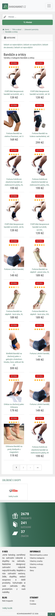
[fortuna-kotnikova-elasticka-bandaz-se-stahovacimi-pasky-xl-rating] (14, 154)
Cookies (33, 604)
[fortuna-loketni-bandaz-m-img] (39, 392)
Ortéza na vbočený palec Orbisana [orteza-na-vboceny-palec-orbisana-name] (14, 405)
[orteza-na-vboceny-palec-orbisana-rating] (14, 380)
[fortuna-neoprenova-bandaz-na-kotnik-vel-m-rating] (39, 67)
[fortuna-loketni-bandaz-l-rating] (14, 245)
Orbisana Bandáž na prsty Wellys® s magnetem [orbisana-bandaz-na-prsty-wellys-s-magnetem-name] (14, 449)
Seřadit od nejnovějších (23, 48)
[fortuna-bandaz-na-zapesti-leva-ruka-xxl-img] (39, 299)
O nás (32, 601)
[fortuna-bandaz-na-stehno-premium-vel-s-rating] (14, 109)
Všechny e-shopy (36, 564)
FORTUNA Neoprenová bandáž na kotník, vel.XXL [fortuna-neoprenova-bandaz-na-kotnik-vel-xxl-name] (39, 227)
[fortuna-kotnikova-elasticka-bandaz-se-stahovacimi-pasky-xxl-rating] (39, 154)
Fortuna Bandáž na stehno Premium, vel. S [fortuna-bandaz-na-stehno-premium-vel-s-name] (14, 134)
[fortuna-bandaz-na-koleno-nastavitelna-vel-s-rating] (39, 109)
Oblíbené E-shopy (11, 480)
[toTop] (51, 614)
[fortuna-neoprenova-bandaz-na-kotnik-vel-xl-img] (14, 212)
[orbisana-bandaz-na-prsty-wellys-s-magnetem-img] (14, 434)
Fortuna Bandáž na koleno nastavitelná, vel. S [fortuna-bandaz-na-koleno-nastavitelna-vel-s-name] (40, 136)
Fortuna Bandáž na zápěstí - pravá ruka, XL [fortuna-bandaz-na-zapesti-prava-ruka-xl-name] (39, 270)
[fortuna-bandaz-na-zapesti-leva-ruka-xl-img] (14, 299)
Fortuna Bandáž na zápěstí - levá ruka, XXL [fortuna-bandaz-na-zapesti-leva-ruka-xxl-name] (39, 312)
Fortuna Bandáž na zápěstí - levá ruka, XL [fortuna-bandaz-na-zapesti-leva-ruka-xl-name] (14, 312)
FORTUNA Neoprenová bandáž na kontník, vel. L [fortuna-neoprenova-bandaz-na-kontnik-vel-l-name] (14, 92)
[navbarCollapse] (49, 6)
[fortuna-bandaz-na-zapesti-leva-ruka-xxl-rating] (39, 287)
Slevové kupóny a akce (39, 555)
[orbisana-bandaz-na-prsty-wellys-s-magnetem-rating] (14, 422)
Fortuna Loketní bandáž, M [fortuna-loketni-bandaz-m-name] (40, 405)
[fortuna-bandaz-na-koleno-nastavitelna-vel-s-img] (39, 121)
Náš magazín (7, 601)
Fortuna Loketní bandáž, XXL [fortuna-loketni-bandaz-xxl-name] (40, 355)
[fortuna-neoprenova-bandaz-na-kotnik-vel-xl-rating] (14, 200)
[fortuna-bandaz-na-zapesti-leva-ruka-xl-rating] (14, 287)
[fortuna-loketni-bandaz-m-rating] (39, 380)
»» (38, 467)
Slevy (32, 570)
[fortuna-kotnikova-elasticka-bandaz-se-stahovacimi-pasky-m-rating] (39, 422)
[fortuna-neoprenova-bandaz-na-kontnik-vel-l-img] (14, 79)
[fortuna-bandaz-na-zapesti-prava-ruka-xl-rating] (39, 245)
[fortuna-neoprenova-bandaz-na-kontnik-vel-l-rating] (14, 67)
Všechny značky (36, 561)
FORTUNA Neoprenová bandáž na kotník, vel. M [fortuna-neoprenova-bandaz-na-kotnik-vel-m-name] (40, 92)
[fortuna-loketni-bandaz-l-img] (14, 257)
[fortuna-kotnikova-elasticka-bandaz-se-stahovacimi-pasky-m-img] (39, 434)
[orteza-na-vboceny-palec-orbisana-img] (14, 392)
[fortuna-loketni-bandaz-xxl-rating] (39, 329)
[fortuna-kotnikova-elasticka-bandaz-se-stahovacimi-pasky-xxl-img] (39, 166)
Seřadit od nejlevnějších (13, 45)
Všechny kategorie (37, 558)
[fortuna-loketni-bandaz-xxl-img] (39, 341)
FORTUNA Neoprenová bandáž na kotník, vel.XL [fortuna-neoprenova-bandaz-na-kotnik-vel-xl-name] (14, 225)
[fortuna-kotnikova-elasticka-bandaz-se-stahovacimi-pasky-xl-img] (14, 166)
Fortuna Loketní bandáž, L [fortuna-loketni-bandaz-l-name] (14, 270)
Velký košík (7, 608)
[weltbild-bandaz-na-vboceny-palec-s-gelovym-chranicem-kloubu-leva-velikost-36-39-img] (14, 341)
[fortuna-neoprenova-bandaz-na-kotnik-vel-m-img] (39, 79)
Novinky (33, 567)
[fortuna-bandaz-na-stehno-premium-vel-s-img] (14, 121)
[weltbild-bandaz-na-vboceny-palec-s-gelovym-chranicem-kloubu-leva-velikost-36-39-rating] (14, 329)
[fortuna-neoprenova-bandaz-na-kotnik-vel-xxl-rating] (39, 200)
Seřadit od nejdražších (32, 45)
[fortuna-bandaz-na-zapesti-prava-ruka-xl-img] (39, 257)
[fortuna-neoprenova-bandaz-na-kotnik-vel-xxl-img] (39, 212)
